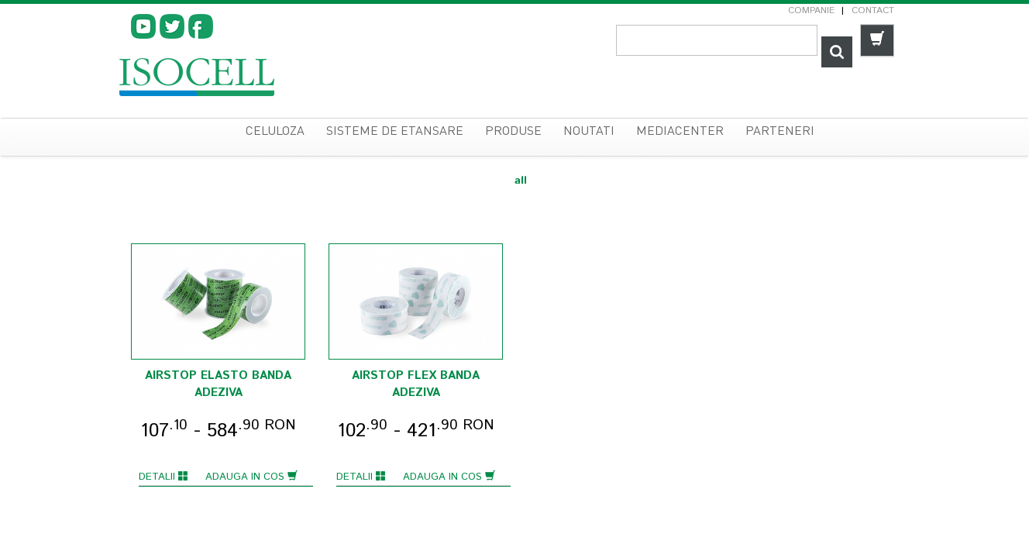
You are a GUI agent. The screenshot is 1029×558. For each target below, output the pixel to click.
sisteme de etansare (394, 132)
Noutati (588, 132)
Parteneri (779, 132)
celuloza (275, 132)
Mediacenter (680, 132)
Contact (873, 10)
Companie (811, 10)
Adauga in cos (251, 477)
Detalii (163, 477)
